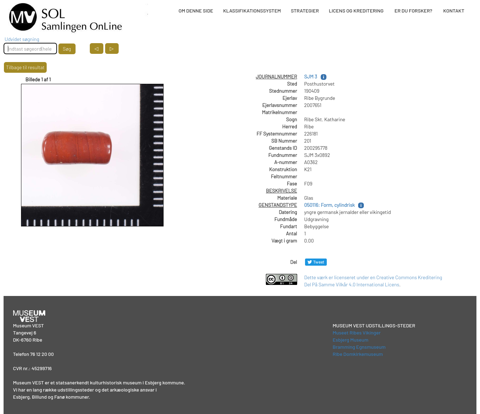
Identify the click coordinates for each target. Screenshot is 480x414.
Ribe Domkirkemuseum (357, 354)
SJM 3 (310, 76)
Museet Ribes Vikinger (356, 332)
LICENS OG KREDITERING (356, 10)
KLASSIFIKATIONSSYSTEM (252, 10)
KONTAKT (453, 10)
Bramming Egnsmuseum (359, 347)
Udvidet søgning (22, 39)
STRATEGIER (305, 10)
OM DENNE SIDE (196, 10)
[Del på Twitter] (316, 262)
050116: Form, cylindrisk (329, 205)
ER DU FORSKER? (413, 10)
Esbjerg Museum (350, 340)
